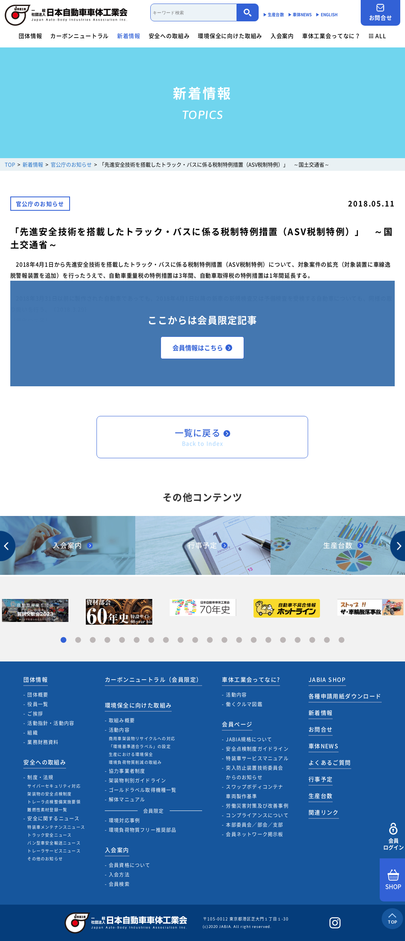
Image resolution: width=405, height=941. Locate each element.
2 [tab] (78, 640)
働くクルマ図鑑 (244, 704)
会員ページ (237, 724)
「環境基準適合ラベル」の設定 (140, 746)
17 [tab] (297, 640)
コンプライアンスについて (257, 815)
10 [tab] (195, 640)
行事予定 (320, 779)
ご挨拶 (35, 713)
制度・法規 (40, 777)
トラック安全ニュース (49, 835)
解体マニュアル (127, 799)
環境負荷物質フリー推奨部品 (143, 829)
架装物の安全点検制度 (49, 794)
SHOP (393, 880)
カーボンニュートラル (79, 36)
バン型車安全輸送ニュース (53, 843)
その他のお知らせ (45, 859)
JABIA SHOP (327, 679)
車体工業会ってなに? (251, 679)
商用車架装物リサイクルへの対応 (142, 738)
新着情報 (128, 36)
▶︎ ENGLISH (327, 14)
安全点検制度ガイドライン (257, 748)
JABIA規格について (249, 739)
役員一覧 (37, 704)
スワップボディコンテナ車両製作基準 (254, 791)
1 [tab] (63, 640)
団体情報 (30, 36)
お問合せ (380, 12)
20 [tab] (341, 640)
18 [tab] (312, 640)
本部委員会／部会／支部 (254, 824)
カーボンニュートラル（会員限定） (153, 679)
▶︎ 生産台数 (273, 14)
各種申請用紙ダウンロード (345, 696)
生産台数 (320, 795)
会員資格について (130, 865)
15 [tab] (268, 640)
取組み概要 (122, 720)
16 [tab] (283, 640)
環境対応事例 (124, 820)
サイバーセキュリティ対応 (53, 786)
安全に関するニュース (53, 818)
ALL (377, 36)
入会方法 (119, 874)
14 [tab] (253, 640)
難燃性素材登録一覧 (47, 810)
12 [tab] (224, 640)
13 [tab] (239, 640)
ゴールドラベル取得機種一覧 (143, 790)
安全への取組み (169, 36)
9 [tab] (180, 640)
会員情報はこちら (202, 347)
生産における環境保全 (131, 754)
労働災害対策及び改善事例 (257, 805)
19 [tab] (327, 640)
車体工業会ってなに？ (331, 36)
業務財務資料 (43, 742)
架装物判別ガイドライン (137, 780)
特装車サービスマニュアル (257, 758)
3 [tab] (92, 640)
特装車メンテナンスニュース (56, 827)
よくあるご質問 (329, 762)
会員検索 (119, 884)
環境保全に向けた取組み (230, 36)
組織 (32, 732)
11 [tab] (209, 640)
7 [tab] (151, 640)
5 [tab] (122, 640)
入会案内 (282, 36)
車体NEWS (323, 746)
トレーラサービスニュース (53, 851)
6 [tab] (136, 640)
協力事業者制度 (127, 771)
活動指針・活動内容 (50, 723)
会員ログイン (393, 837)
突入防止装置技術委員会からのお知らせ (254, 772)
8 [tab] (166, 640)
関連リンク (323, 812)
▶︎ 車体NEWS (300, 14)
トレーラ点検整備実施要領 (53, 802)
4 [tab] (107, 640)
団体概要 (37, 694)
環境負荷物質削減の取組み (135, 762)
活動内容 (119, 729)
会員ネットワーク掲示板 (254, 834)
